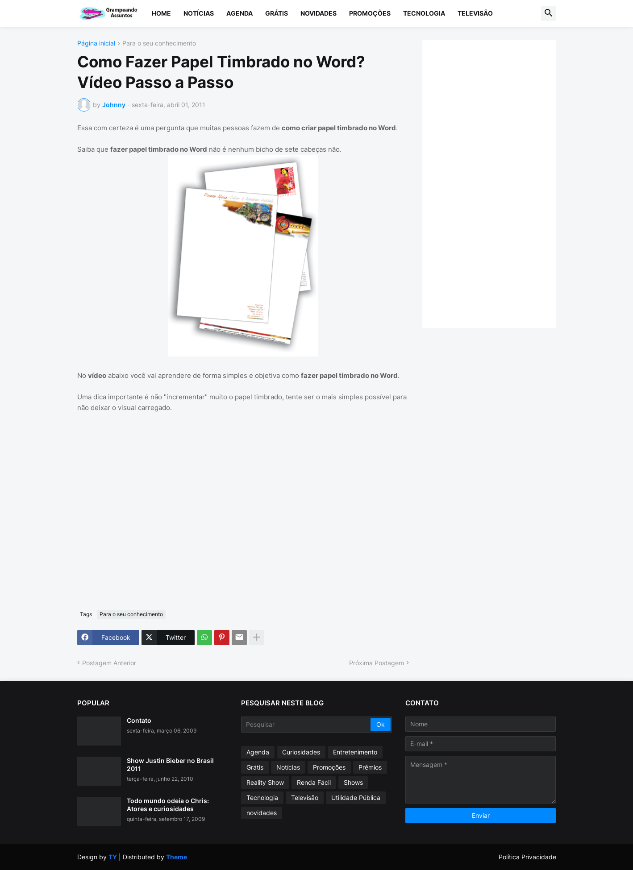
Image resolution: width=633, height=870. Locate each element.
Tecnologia (424, 13)
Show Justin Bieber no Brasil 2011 (170, 764)
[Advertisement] (498, 183)
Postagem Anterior (109, 663)
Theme (176, 857)
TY (112, 857)
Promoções (370, 13)
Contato (139, 720)
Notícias (198, 13)
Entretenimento (355, 752)
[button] (548, 13)
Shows (353, 782)
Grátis (276, 13)
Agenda (239, 13)
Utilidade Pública (355, 797)
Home (161, 13)
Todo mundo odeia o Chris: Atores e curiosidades (168, 804)
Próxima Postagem (376, 663)
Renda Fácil (314, 782)
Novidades (318, 13)
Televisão (475, 13)
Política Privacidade (527, 857)
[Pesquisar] (306, 724)
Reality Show (265, 782)
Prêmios (370, 767)
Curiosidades (301, 752)
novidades (261, 812)
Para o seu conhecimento (159, 43)
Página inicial (96, 43)
